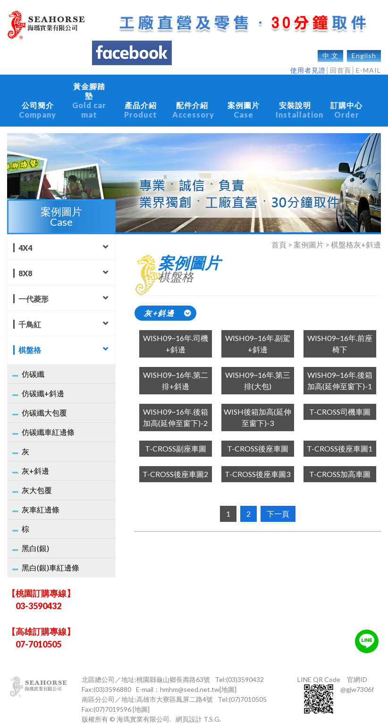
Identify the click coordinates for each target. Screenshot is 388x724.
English (364, 51)
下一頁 (278, 504)
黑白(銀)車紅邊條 (50, 558)
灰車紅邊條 (40, 499)
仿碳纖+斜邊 (43, 383)
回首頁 (340, 65)
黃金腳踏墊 (89, 96)
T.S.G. (212, 710)
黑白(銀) (35, 538)
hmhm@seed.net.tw (189, 680)
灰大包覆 (37, 480)
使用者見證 (308, 65)
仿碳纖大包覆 (44, 403)
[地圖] (227, 680)
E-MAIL (368, 65)
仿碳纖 (33, 364)
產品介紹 (140, 105)
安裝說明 (299, 105)
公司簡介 (37, 105)
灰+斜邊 (35, 461)
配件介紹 (193, 105)
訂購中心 (346, 105)
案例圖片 (243, 105)
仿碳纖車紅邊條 (48, 422)
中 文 (330, 51)
